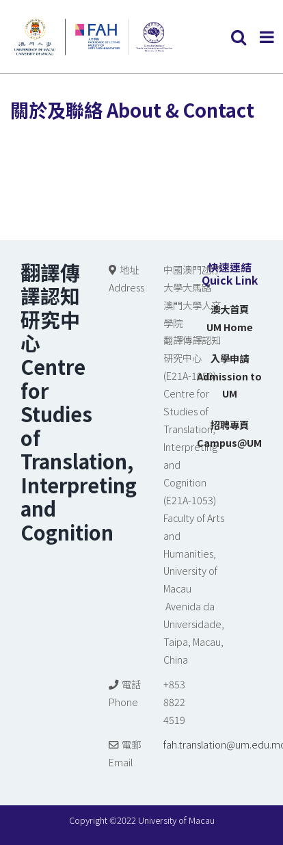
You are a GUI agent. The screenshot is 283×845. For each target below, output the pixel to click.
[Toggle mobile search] (238, 37)
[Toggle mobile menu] (268, 37)
